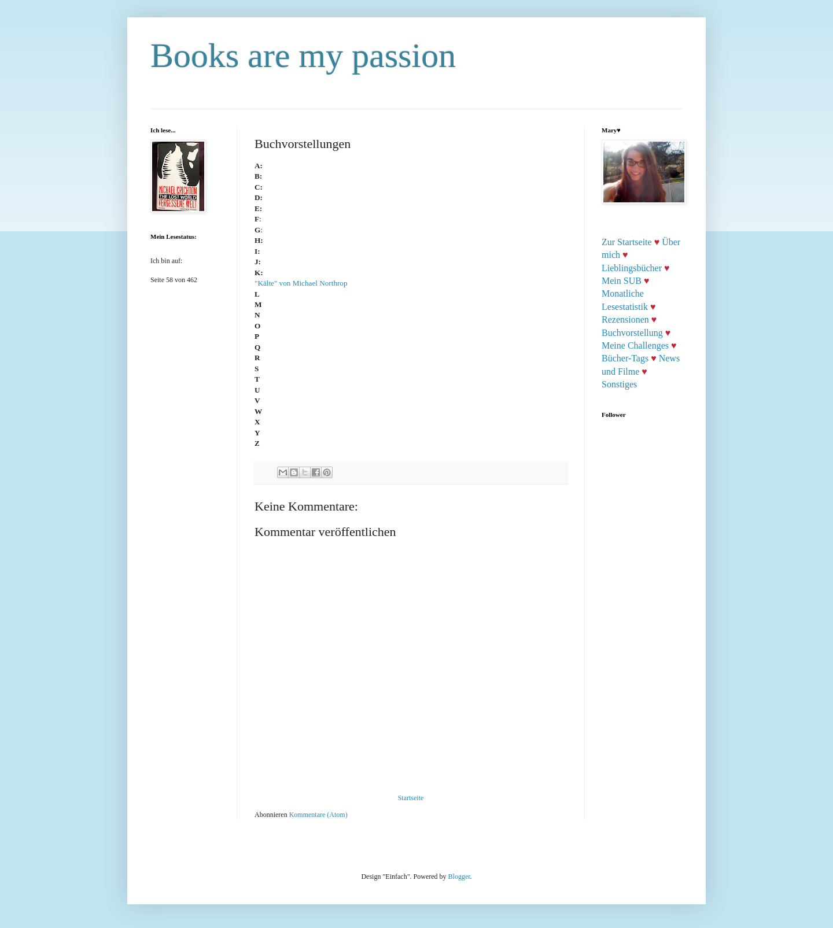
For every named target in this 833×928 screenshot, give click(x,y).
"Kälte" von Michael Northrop (302, 283)
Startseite (411, 798)
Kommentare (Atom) (318, 815)
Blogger (459, 876)
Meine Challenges (635, 345)
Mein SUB (622, 281)
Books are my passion (303, 55)
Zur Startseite (627, 242)
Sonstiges (619, 384)
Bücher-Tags (625, 358)
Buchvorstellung (632, 333)
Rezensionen (625, 319)
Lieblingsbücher (632, 268)
